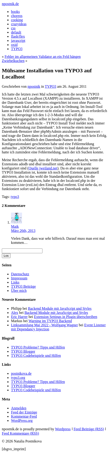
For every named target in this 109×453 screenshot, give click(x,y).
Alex (14, 313)
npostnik (34, 86)
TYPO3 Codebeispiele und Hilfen (36, 355)
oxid (14, 45)
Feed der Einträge (24, 412)
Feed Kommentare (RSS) (20, 433)
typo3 (15, 197)
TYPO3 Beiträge (23, 286)
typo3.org (18, 378)
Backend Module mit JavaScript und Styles (60, 308)
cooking (17, 20)
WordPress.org (22, 420)
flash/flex (18, 36)
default (16, 32)
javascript (18, 40)
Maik (15, 226)
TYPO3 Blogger (23, 351)
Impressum (19, 278)
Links (15, 282)
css (13, 28)
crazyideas (19, 24)
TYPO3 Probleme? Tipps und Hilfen (38, 347)
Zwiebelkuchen (13, 61)
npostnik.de (10, 4)
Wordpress (63, 429)
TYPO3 (16, 49)
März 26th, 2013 (23, 231)
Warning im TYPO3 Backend (50, 321)
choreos (16, 16)
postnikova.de (21, 373)
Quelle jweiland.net (42, 168)
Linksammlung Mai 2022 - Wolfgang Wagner (44, 325)
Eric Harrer (19, 317)
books (15, 12)
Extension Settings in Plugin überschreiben (65, 317)
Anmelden (18, 408)
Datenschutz (20, 274)
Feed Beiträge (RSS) (89, 429)
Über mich (19, 291)
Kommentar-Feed (24, 416)
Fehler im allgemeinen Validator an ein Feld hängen (43, 57)
